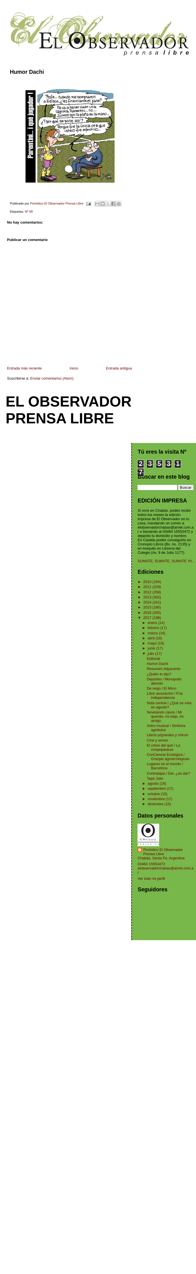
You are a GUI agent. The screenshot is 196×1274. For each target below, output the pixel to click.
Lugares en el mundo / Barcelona (165, 766)
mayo (152, 643)
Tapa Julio (155, 778)
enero (153, 623)
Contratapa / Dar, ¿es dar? (168, 773)
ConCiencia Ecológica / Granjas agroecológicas (168, 756)
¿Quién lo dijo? (159, 674)
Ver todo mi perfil (151, 878)
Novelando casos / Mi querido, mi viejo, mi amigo (165, 716)
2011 (148, 587)
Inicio (74, 368)
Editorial (153, 658)
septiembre (157, 788)
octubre (154, 794)
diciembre (156, 804)
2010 (148, 582)
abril (152, 638)
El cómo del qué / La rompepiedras (163, 747)
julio (151, 653)
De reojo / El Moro (161, 688)
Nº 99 (29, 211)
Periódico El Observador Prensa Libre (163, 852)
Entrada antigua (119, 368)
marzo (153, 633)
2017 (148, 618)
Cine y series (157, 740)
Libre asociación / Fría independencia (165, 695)
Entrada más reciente (24, 368)
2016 (148, 612)
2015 (148, 607)
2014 (148, 602)
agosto (154, 783)
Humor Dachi (157, 664)
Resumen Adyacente (164, 669)
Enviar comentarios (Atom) (51, 378)
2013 (148, 597)
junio (152, 648)
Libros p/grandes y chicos (167, 735)
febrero (154, 628)
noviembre (157, 799)
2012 (148, 592)
